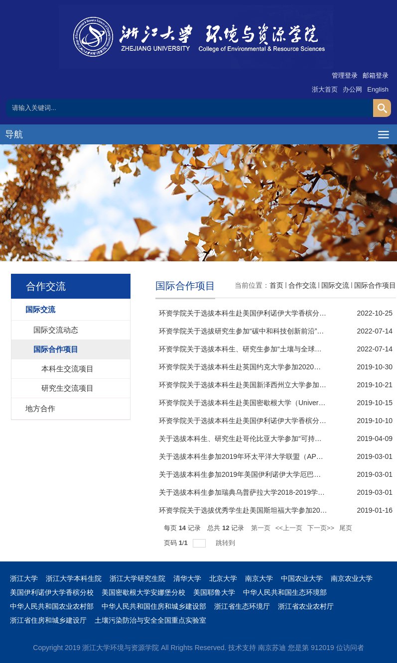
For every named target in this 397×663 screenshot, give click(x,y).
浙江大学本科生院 (74, 578)
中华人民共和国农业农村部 (52, 606)
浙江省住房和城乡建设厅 (48, 620)
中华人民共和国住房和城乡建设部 (154, 606)
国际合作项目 (375, 285)
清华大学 (187, 578)
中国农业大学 (302, 578)
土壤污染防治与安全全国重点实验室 (150, 620)
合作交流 (302, 285)
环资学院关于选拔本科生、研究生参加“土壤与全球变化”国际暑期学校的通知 (276, 349)
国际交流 (335, 285)
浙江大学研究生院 (137, 578)
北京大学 (223, 578)
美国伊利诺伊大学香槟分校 (52, 592)
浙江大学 (24, 578)
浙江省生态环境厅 (242, 606)
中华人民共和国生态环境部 (285, 592)
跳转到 (226, 543)
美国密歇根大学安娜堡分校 (143, 592)
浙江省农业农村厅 (306, 606)
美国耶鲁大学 (214, 592)
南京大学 (259, 578)
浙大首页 (325, 89)
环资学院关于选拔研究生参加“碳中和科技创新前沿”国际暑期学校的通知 (269, 331)
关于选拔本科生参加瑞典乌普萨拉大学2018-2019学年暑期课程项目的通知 (273, 492)
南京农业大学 (352, 578)
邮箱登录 (376, 75)
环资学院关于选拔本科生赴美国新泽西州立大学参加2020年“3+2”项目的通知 (276, 385)
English (378, 89)
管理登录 (345, 75)
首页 (276, 285)
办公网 (352, 89)
